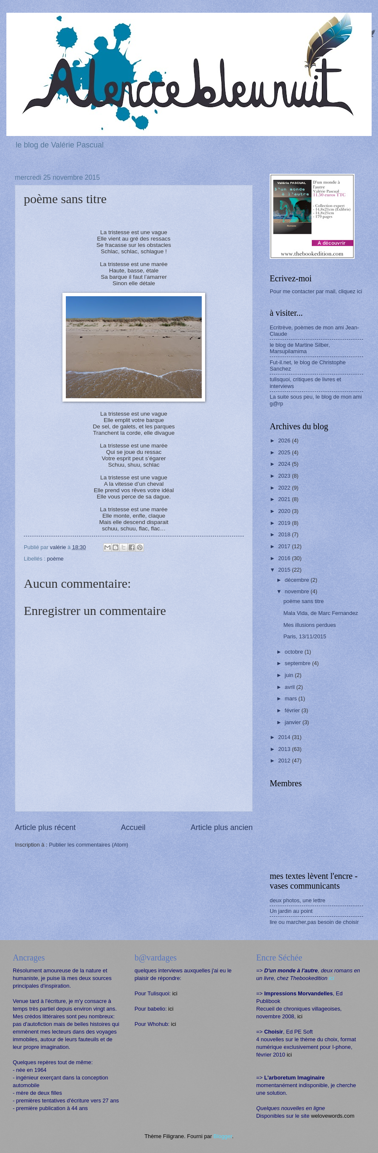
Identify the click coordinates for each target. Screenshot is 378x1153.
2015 (285, 570)
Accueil (133, 827)
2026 (285, 440)
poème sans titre (303, 601)
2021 (285, 499)
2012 (285, 760)
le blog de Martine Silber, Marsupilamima (300, 348)
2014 (285, 737)
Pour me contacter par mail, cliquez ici (316, 291)
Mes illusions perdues (309, 625)
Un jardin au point (291, 911)
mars (291, 698)
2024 (285, 464)
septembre (298, 663)
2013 (285, 749)
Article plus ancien (222, 827)
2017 (285, 546)
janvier (293, 722)
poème (55, 558)
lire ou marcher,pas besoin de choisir (314, 922)
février (293, 710)
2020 (285, 511)
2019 (285, 523)
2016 (285, 558)
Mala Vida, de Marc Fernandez (320, 613)
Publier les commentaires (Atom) (88, 844)
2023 (285, 476)
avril (290, 687)
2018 (285, 534)
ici (174, 993)
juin (290, 675)
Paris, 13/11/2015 (304, 636)
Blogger (223, 1136)
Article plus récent (45, 827)
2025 (285, 452)
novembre (297, 591)
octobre (295, 652)
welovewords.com (332, 1116)
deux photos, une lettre (297, 900)
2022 (285, 487)
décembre (297, 580)
